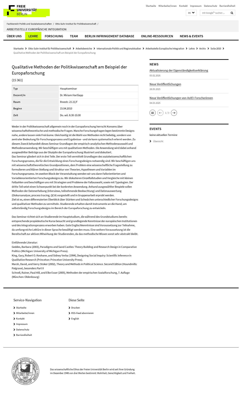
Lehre (33, 36)
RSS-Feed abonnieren (82, 313)
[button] (191, 13)
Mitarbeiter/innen (167, 5)
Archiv (202, 48)
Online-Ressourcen (157, 36)
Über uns (14, 36)
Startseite (151, 5)
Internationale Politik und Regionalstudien (119, 48)
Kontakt (183, 5)
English (75, 318)
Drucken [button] (75, 307)
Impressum (195, 5)
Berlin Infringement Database (109, 36)
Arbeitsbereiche (84, 48)
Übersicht (156, 141)
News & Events (191, 36)
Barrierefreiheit (227, 5)
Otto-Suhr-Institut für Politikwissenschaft (76, 24)
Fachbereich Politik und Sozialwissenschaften (30, 24)
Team (74, 36)
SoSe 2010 (216, 48)
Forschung (54, 36)
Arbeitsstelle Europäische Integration (36, 29)
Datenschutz (210, 5)
